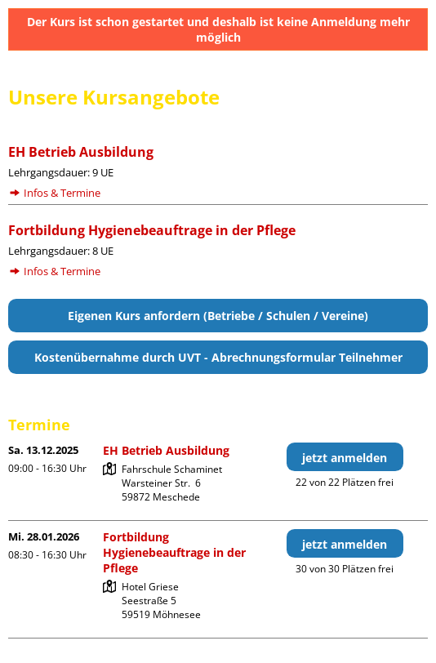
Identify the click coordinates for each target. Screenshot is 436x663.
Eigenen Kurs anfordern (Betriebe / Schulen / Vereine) (218, 315)
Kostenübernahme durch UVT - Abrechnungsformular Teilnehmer (218, 357)
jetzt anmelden (344, 457)
